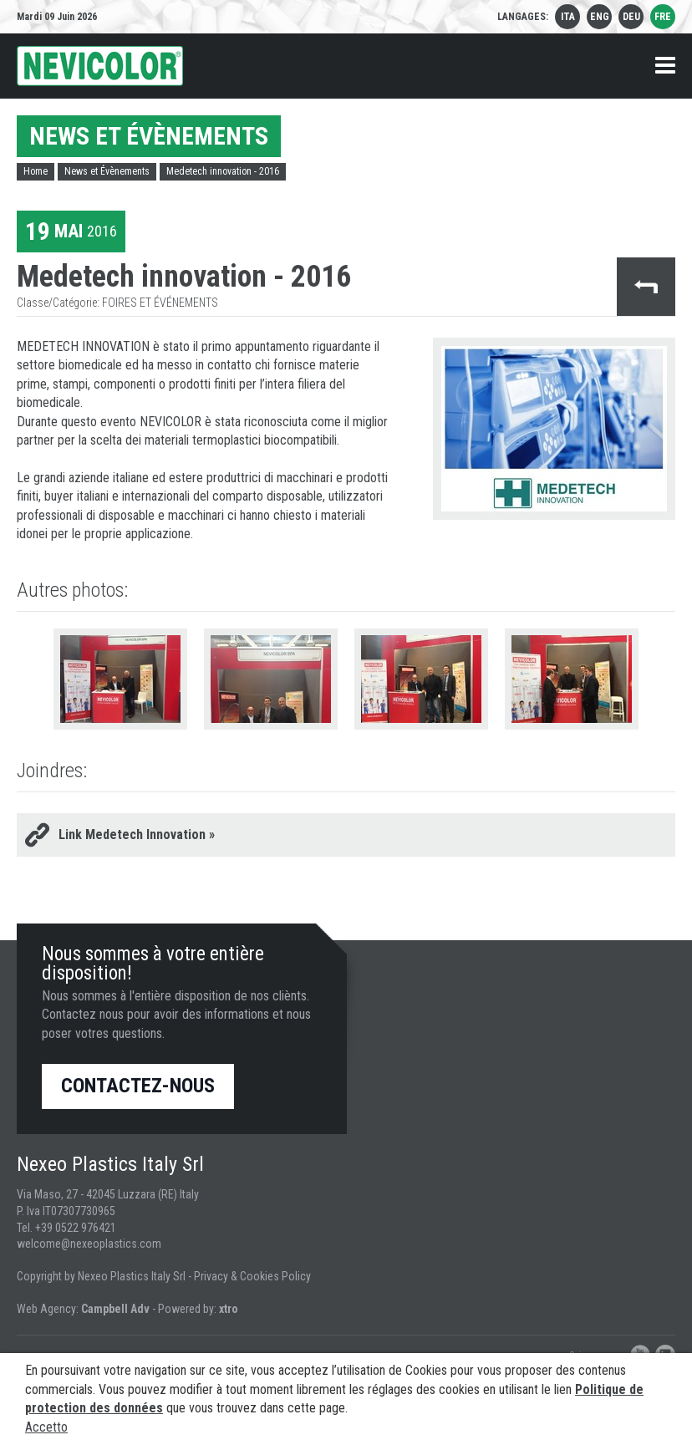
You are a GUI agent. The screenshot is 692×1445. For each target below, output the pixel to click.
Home (35, 171)
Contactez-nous (138, 1085)
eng (599, 17)
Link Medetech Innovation (137, 834)
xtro (228, 1308)
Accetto (46, 1427)
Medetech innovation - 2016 (222, 171)
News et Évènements (107, 171)
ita (568, 17)
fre (662, 17)
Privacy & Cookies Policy (252, 1276)
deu (631, 17)
